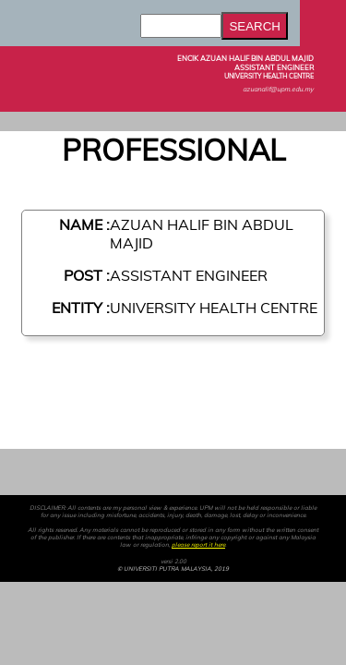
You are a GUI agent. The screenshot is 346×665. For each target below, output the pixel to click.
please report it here (198, 545)
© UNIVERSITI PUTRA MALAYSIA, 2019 (173, 569)
